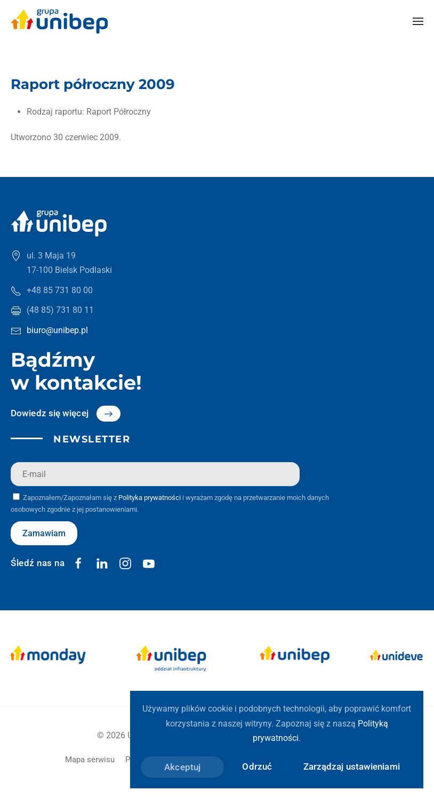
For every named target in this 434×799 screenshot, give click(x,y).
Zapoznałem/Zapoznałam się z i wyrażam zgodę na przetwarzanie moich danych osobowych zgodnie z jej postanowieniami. (170, 503)
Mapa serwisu (90, 759)
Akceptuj (182, 767)
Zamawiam (44, 533)
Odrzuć (257, 766)
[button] (418, 21)
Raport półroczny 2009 (93, 84)
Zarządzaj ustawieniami (351, 766)
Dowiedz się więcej (50, 413)
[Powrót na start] (59, 21)
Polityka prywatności (149, 498)
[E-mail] (155, 474)
